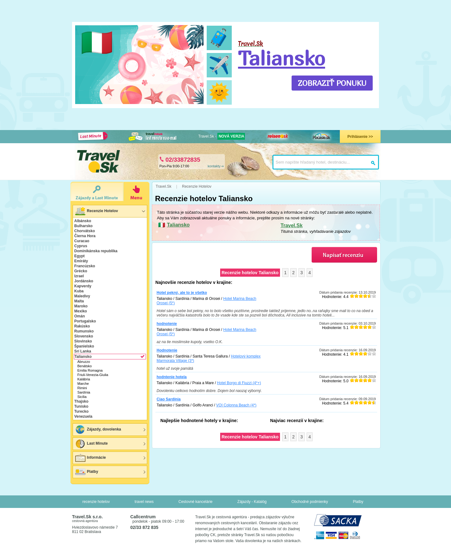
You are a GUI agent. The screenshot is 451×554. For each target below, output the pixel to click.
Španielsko (84, 346)
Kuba (79, 291)
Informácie (90, 458)
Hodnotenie (167, 350)
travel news (144, 501)
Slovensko (83, 336)
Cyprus (80, 246)
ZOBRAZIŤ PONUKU (332, 83)
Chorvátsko (84, 231)
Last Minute (91, 444)
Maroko (81, 306)
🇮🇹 (96, 42)
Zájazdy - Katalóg (252, 501)
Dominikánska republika (95, 251)
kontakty (214, 166)
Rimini (82, 388)
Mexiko (80, 311)
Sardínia (83, 392)
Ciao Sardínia (169, 399)
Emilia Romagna (90, 370)
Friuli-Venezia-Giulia (92, 375)
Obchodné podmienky (310, 501)
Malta (79, 301)
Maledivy (82, 296)
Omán (79, 316)
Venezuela (83, 416)
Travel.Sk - (221, 136)
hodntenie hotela (172, 377)
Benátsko (84, 366)
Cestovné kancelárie (196, 501)
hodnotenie (167, 323)
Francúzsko (84, 266)
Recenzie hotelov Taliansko (250, 272)
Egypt (79, 256)
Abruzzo (83, 361)
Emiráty (81, 261)
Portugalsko (85, 321)
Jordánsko (83, 281)
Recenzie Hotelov (96, 211)
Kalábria (83, 379)
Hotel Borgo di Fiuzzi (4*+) (239, 383)
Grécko (80, 271)
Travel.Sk (292, 225)
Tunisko (81, 406)
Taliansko (281, 58)
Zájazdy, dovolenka (98, 430)
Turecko (81, 411)
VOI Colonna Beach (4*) (236, 405)
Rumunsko (84, 331)
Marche (83, 383)
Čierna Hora (85, 236)
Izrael (79, 276)
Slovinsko (83, 341)
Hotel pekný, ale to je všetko (182, 292)
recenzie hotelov (96, 501)
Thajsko (81, 401)
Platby (86, 472)
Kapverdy (82, 286)
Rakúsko (82, 326)
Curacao (81, 241)
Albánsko (82, 221)
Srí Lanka (82, 351)
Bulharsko (83, 226)
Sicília (81, 397)
